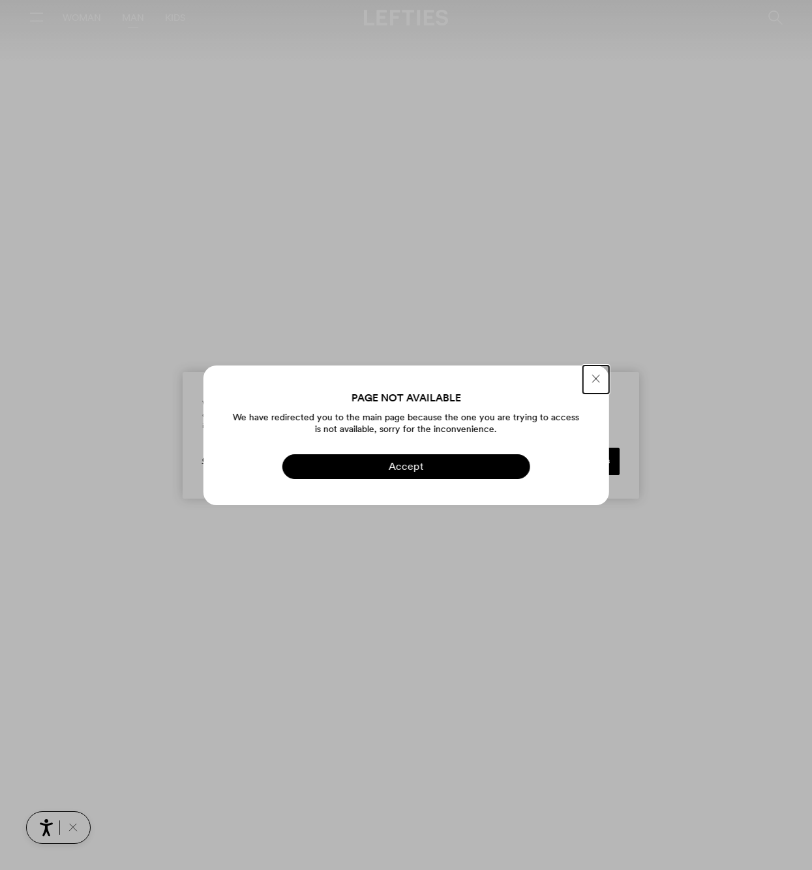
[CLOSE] (596, 379)
